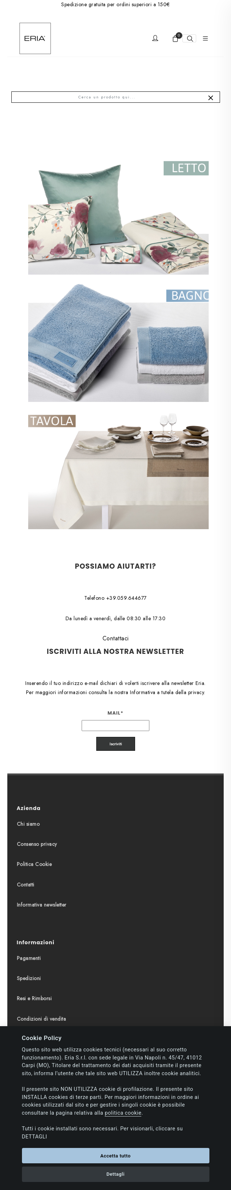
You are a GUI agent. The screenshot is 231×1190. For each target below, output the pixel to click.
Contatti (25, 884)
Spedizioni (29, 978)
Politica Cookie (34, 864)
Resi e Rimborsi (34, 998)
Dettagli (116, 1174)
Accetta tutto (115, 1156)
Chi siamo (28, 824)
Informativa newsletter (42, 904)
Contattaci (116, 638)
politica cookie (123, 1113)
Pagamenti (29, 958)
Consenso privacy (37, 844)
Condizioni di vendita (41, 1019)
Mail (116, 712)
